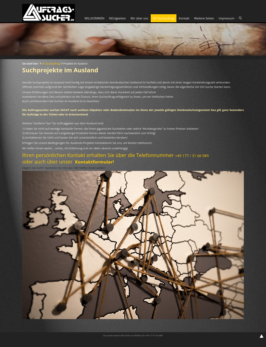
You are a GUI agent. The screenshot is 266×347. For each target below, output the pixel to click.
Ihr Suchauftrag (51, 63)
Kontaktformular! (94, 162)
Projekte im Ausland (75, 63)
